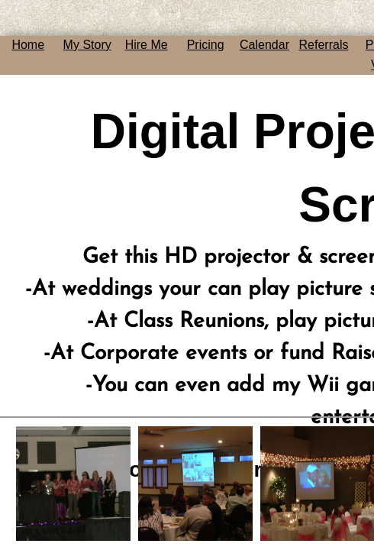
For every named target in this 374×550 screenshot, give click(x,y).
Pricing (205, 44)
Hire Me (146, 44)
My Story (87, 44)
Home (27, 44)
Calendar (264, 44)
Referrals (324, 44)
